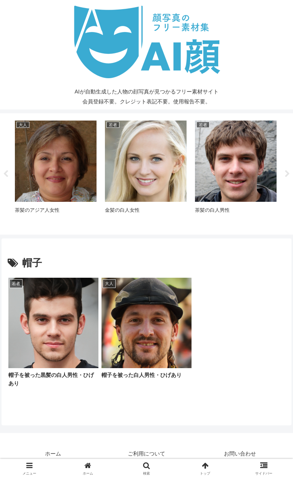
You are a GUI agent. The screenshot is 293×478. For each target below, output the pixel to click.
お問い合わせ (240, 454)
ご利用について (146, 454)
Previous (6, 174)
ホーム (53, 454)
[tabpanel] (55, 172)
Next (287, 174)
